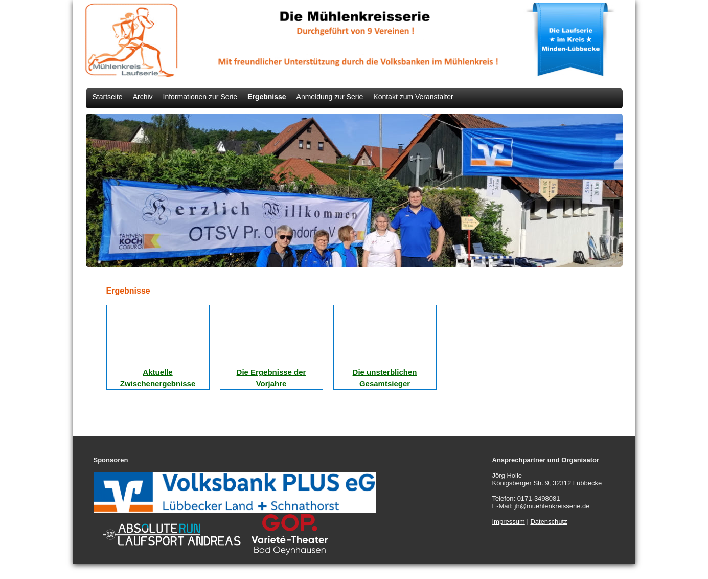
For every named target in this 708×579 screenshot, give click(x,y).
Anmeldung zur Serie (329, 97)
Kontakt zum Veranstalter (413, 97)
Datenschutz (548, 521)
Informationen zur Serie (200, 97)
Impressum (508, 521)
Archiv (143, 97)
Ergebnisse (266, 97)
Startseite (108, 97)
